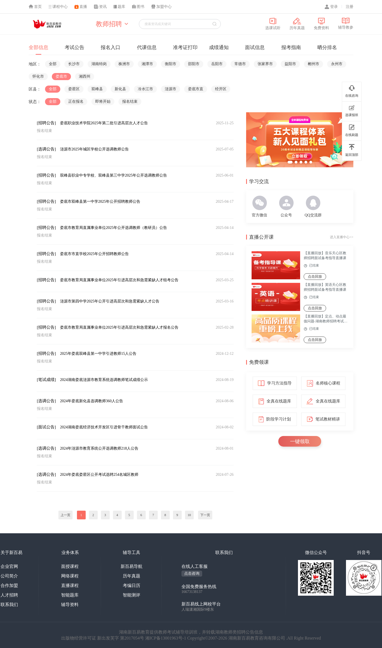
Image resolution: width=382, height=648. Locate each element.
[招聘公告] (46, 123)
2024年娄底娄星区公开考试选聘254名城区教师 (99, 475)
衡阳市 (170, 64)
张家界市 (265, 64)
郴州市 (313, 64)
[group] (299, 139)
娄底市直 (195, 89)
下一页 (205, 515)
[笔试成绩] (46, 379)
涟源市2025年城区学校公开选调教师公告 (94, 149)
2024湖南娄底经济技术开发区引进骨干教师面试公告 (104, 427)
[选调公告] (46, 149)
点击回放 (315, 276)
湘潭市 (147, 64)
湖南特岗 (99, 64)
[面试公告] (46, 427)
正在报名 (75, 101)
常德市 (240, 64)
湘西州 (84, 76)
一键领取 (300, 441)
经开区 (220, 89)
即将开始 (103, 101)
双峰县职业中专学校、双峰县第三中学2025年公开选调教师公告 (113, 175)
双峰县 (97, 89)
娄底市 (61, 76)
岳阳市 (217, 64)
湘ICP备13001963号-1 (166, 638)
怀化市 (38, 76)
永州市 (336, 64)
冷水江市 (145, 89)
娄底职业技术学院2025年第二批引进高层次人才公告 (104, 123)
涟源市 (170, 89)
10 (189, 515)
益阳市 (290, 64)
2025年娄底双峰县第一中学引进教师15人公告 (98, 354)
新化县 (120, 89)
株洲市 (124, 64)
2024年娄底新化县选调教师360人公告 (91, 401)
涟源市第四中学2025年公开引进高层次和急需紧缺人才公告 (109, 301)
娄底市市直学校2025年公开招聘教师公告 (94, 254)
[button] (290, 162)
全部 (52, 64)
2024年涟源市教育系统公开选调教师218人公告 (99, 448)
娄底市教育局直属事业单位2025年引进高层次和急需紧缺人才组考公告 (119, 280)
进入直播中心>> (341, 237)
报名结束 (130, 101)
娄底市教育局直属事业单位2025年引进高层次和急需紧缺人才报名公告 (119, 327)
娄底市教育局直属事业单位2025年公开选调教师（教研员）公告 (113, 228)
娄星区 (74, 89)
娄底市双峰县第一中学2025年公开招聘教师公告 (100, 201)
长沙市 (74, 64)
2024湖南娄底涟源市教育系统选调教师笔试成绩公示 (104, 380)
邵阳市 (193, 64)
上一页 (65, 515)
